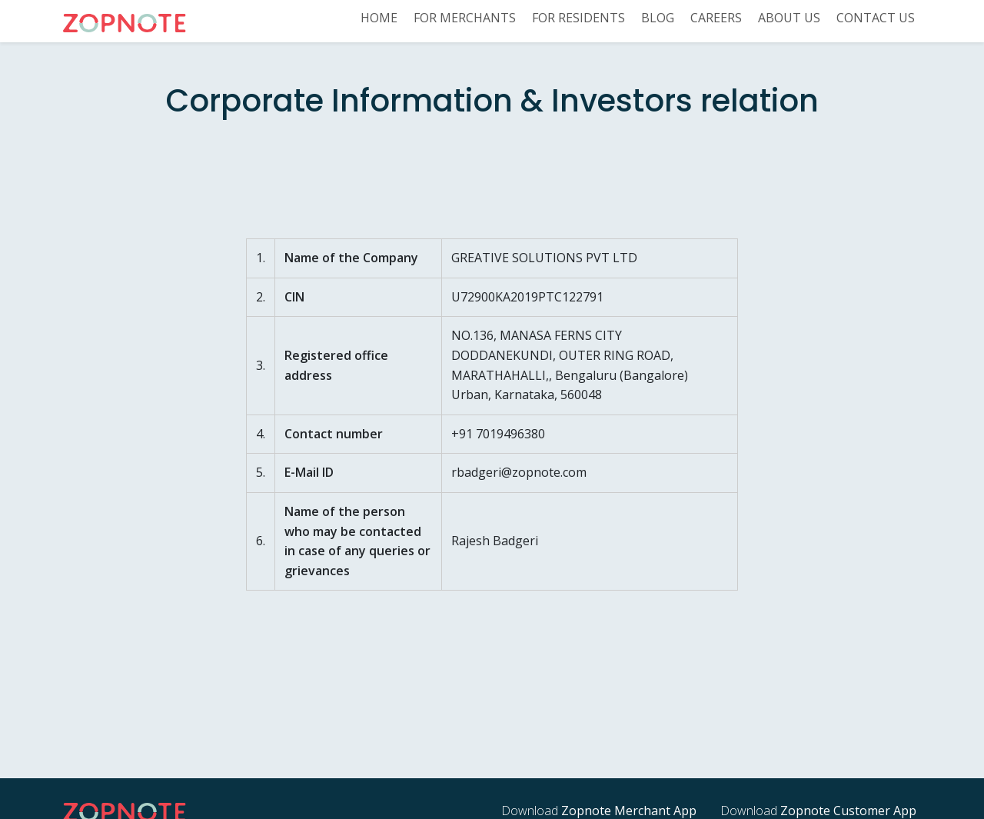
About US (789, 17)
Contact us (875, 17)
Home (379, 17)
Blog (657, 17)
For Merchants (465, 17)
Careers (716, 17)
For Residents (578, 17)
